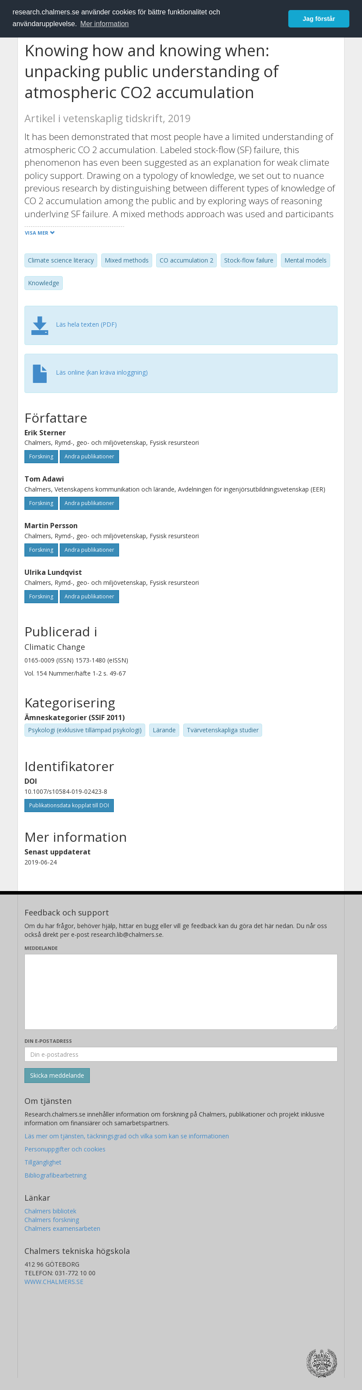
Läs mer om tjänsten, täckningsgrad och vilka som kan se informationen (126, 1136)
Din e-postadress (48, 1041)
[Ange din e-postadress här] (181, 1054)
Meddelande (41, 948)
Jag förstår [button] (319, 18)
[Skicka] (57, 1075)
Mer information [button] (104, 23)
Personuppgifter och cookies (65, 1149)
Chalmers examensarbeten (62, 1228)
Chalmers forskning (51, 1220)
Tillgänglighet (42, 1162)
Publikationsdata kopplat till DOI (69, 805)
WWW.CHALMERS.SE (53, 1281)
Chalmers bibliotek (50, 1211)
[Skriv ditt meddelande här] (181, 992)
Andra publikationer (89, 456)
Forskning (41, 456)
